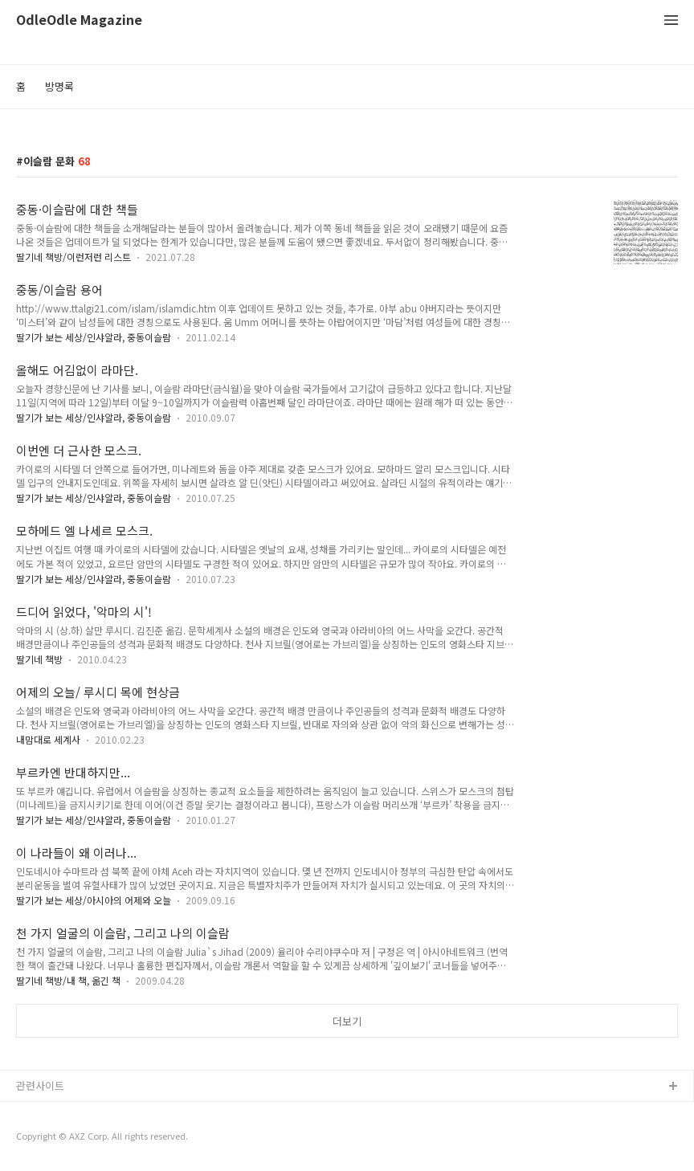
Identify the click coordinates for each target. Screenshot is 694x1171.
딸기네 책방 (39, 659)
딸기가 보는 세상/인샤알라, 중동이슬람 (93, 337)
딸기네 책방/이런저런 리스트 (73, 256)
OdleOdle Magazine (79, 20)
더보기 (347, 1021)
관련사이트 (40, 1085)
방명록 (59, 86)
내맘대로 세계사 (48, 739)
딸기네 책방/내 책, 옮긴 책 (68, 980)
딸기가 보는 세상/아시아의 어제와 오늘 (93, 900)
